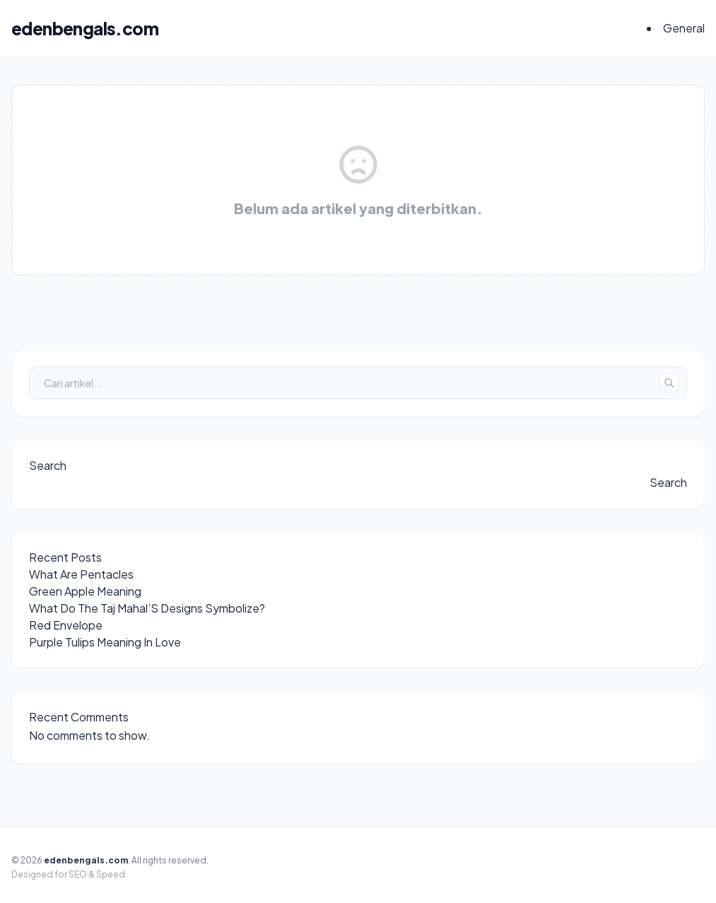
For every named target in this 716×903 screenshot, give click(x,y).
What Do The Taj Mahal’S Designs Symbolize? (147, 608)
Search (47, 465)
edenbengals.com (84, 28)
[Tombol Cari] (669, 383)
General (684, 27)
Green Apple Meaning (85, 591)
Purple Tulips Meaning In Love (105, 642)
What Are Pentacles (81, 574)
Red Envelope (65, 625)
